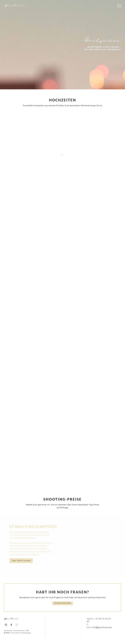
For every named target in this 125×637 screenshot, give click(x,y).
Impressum (8, 631)
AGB (27, 631)
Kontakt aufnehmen (62, 603)
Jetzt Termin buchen (21, 560)
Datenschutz (19, 631)
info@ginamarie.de (102, 627)
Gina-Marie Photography (21, 633)
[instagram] (6, 625)
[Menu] (119, 5)
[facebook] (11, 625)
